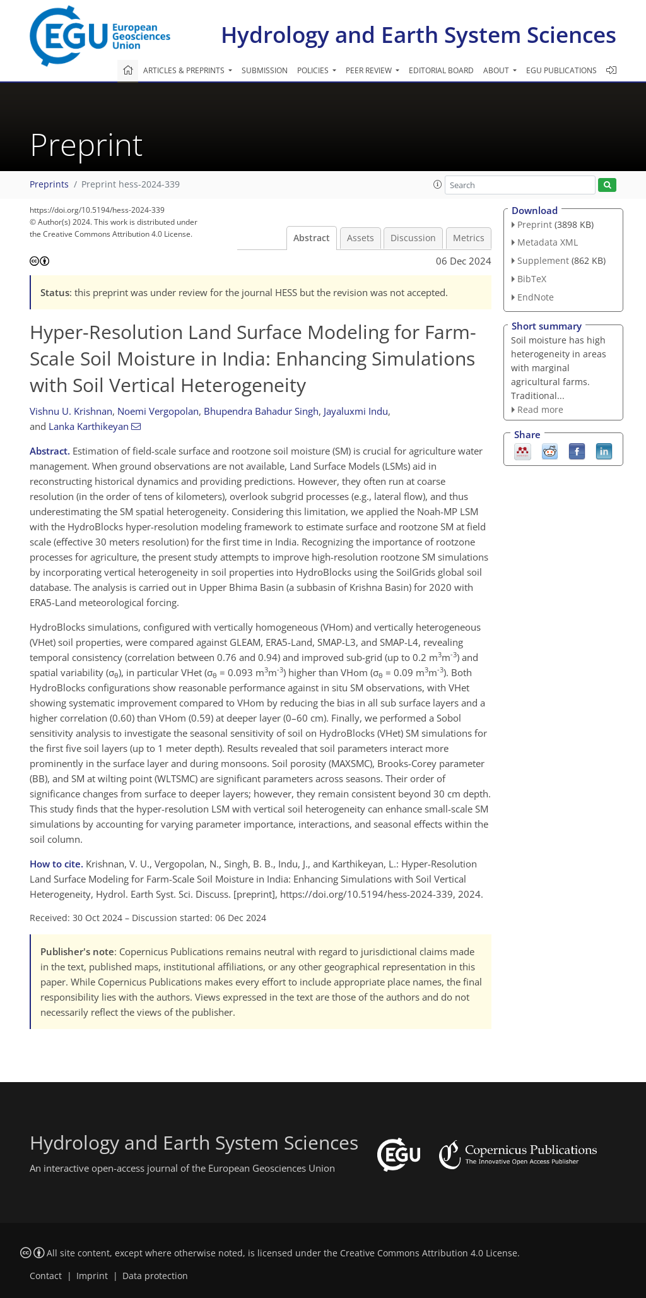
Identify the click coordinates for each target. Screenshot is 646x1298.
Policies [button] (314, 70)
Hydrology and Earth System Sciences (418, 34)
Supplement (543, 260)
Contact (46, 1276)
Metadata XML (547, 242)
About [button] (497, 70)
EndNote (535, 297)
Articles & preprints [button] (184, 70)
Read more (540, 409)
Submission (265, 70)
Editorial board (441, 70)
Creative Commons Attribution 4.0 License (428, 1253)
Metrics (468, 238)
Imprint (92, 1276)
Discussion (413, 238)
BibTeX (531, 279)
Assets (360, 238)
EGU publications (561, 70)
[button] (437, 184)
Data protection (155, 1276)
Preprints (49, 184)
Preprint (534, 224)
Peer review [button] (370, 70)
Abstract (311, 238)
